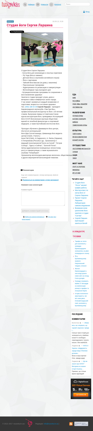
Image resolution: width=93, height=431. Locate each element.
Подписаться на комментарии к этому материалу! (41, 180)
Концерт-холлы (78, 140)
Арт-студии (76, 173)
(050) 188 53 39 (31, 107)
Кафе (74, 98)
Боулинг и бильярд (79, 119)
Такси (75, 158)
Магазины (76, 170)
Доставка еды (77, 107)
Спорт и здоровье (79, 167)
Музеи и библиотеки (80, 137)
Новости (44, 4)
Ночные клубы (78, 116)
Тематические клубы (80, 125)
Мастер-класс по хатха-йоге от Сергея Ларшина (81, 192)
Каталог (57, 4)
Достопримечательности (81, 149)
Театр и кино (77, 134)
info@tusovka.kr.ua (51, 424)
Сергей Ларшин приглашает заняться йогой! (81, 220)
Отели (75, 155)
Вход (87, 12)
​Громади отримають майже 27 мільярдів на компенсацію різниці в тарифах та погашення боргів (82, 286)
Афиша (31, 4)
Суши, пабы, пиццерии (80, 104)
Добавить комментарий (35, 211)
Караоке (75, 122)
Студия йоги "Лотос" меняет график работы (81, 185)
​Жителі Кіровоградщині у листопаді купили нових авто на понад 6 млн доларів (82, 273)
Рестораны (76, 101)
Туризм (75, 152)
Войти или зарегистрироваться (34, 216)
